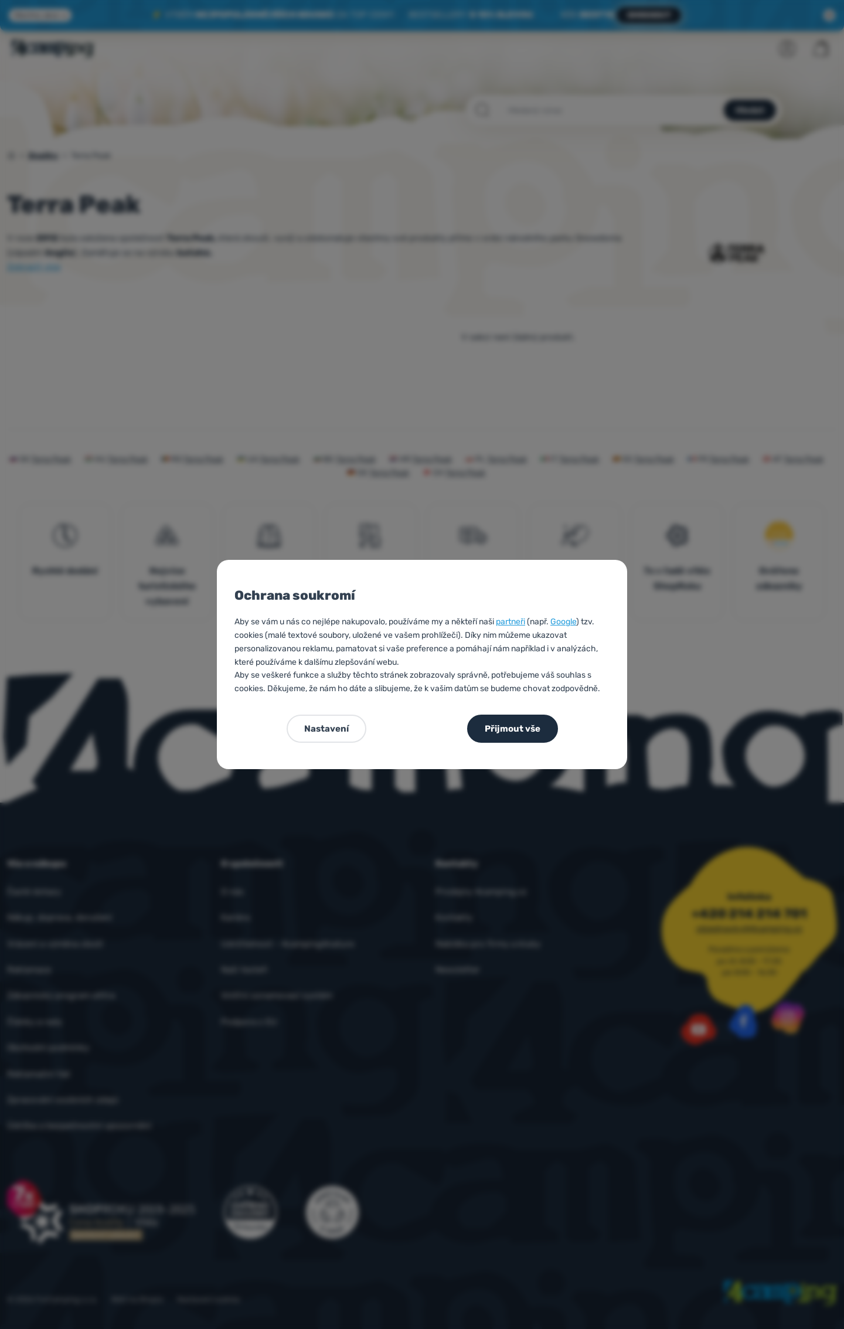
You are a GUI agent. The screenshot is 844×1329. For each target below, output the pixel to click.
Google (563, 622)
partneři (510, 622)
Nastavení (326, 728)
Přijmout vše (512, 728)
